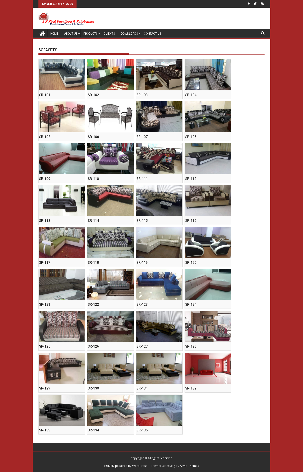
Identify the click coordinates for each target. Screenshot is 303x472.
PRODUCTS (90, 33)
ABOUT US (70, 33)
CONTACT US (152, 33)
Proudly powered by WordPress (125, 466)
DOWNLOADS (129, 33)
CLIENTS (109, 33)
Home (54, 33)
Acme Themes (189, 466)
